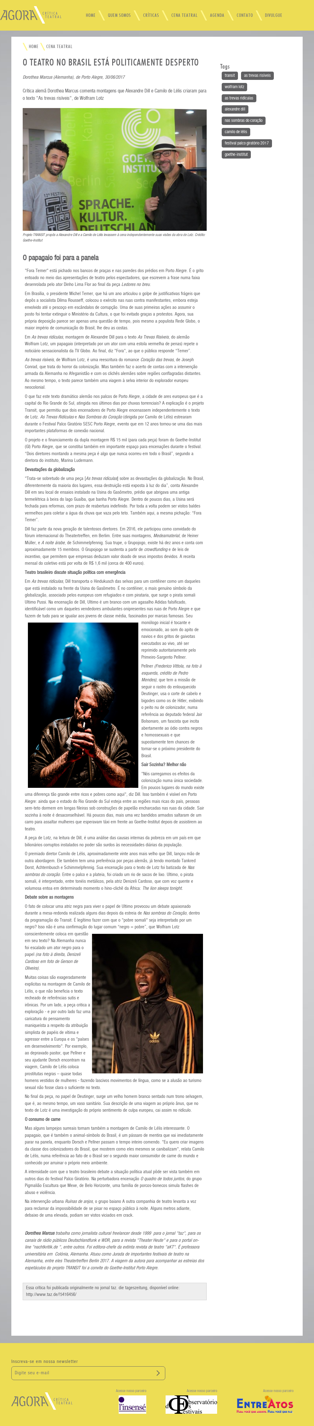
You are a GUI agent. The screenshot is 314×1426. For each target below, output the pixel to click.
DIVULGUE (273, 15)
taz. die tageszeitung (129, 1288)
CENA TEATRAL (184, 15)
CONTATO (245, 15)
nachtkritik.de (46, 1247)
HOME (91, 15)
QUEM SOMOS (119, 15)
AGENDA (217, 15)
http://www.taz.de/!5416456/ (51, 1294)
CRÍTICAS (151, 15)
